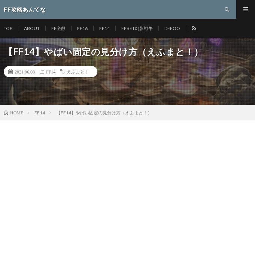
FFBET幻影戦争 (137, 28)
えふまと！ (78, 71)
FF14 (104, 28)
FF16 (82, 28)
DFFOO (172, 28)
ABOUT (32, 28)
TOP (8, 28)
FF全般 (58, 28)
